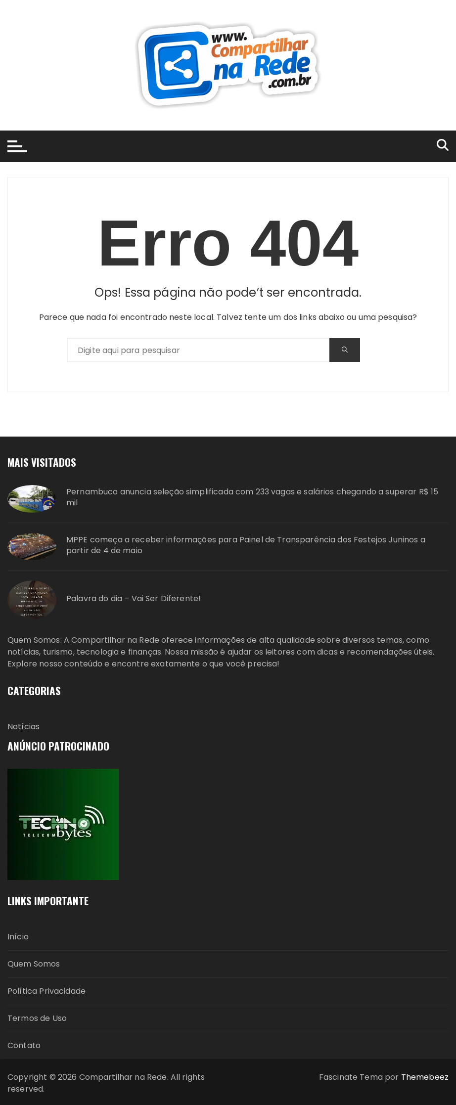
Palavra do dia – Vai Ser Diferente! (133, 598)
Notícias (23, 726)
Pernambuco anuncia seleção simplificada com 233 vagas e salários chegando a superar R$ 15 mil (252, 497)
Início (18, 936)
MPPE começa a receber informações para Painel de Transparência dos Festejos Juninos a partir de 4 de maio (245, 545)
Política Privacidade (46, 991)
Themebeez (425, 1077)
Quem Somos (33, 964)
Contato (24, 1045)
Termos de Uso (37, 1018)
